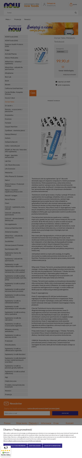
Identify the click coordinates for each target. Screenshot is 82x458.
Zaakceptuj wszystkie (52, 445)
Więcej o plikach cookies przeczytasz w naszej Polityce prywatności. (22, 441)
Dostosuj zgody (35, 445)
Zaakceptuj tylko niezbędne (15, 445)
